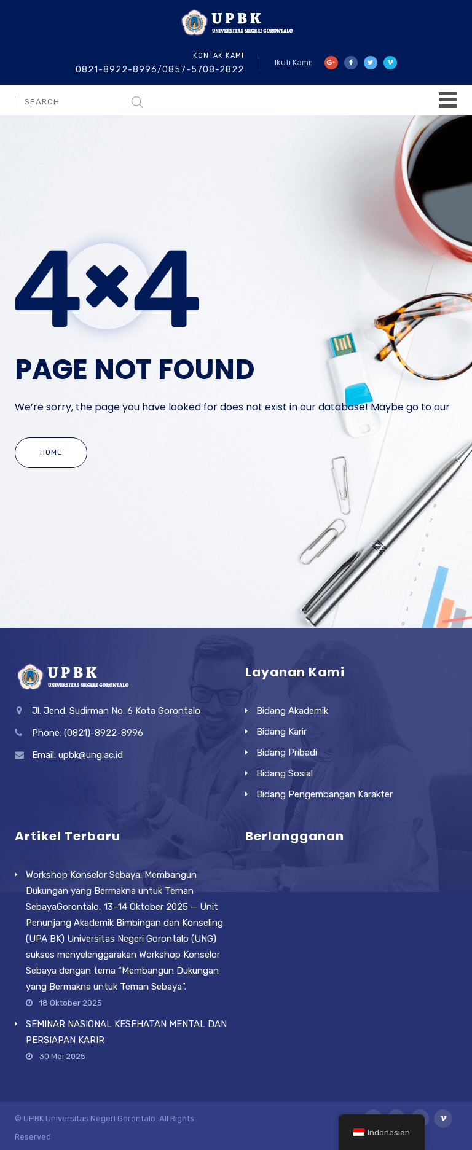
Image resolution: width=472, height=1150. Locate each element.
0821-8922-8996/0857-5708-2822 (160, 70)
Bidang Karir (281, 731)
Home (51, 452)
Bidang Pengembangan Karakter (324, 794)
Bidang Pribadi (286, 752)
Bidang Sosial (284, 773)
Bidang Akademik (292, 710)
